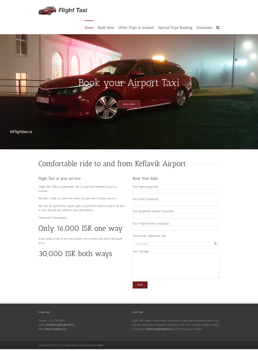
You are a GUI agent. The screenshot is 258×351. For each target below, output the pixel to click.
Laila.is (101, 345)
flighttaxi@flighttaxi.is (60, 324)
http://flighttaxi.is (55, 329)
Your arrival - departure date (150, 236)
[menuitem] (91, 27)
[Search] (217, 27)
